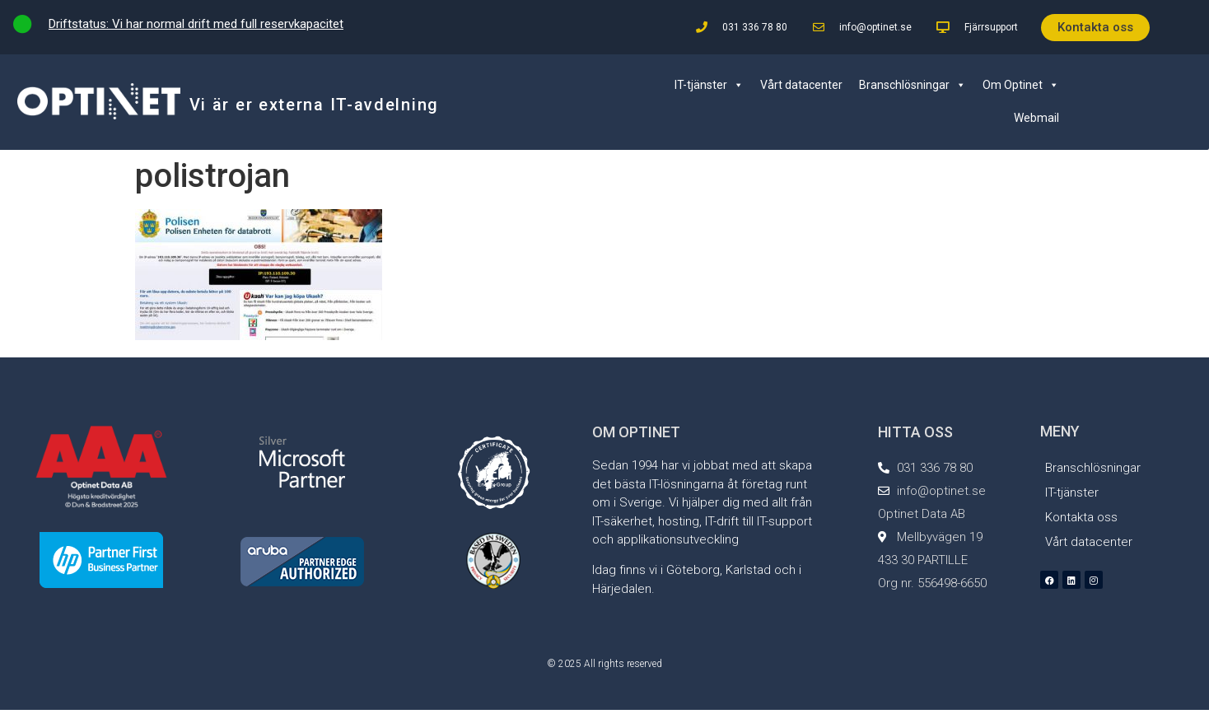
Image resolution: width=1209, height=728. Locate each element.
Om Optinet (1021, 84)
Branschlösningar (912, 84)
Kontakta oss (1081, 517)
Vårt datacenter (801, 84)
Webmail (1036, 117)
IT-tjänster (709, 84)
